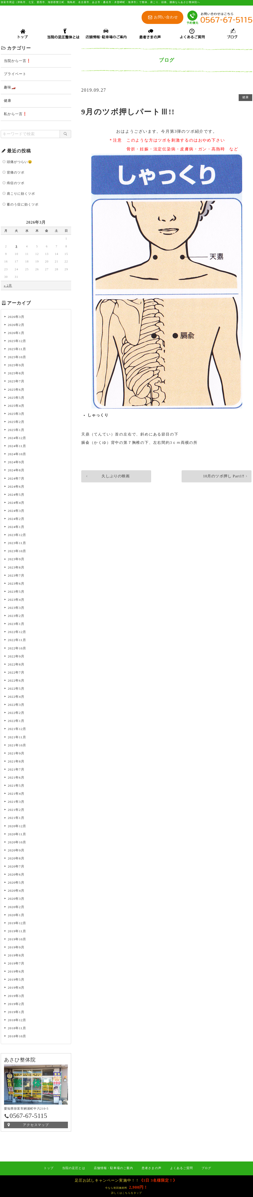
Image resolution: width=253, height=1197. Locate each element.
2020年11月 (17, 835)
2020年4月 (16, 891)
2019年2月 (16, 1005)
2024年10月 (17, 455)
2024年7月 (16, 479)
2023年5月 (16, 592)
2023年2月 (16, 616)
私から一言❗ (15, 115)
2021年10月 (17, 746)
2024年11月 (17, 447)
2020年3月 (16, 899)
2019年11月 (17, 932)
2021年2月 (16, 810)
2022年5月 (16, 689)
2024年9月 (16, 463)
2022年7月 (16, 673)
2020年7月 (16, 867)
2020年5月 (16, 883)
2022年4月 (16, 697)
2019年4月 (16, 988)
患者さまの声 (151, 1168)
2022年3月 (16, 705)
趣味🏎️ (10, 88)
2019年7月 (16, 964)
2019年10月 (17, 940)
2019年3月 (16, 997)
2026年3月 (16, 317)
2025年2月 (16, 422)
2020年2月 (16, 908)
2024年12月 (17, 439)
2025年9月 (16, 366)
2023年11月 (17, 544)
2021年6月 (16, 778)
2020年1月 (16, 916)
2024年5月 (16, 495)
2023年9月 (16, 560)
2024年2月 (16, 519)
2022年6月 (16, 681)
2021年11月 (17, 738)
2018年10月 (17, 1037)
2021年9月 (16, 754)
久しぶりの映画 (104, 478)
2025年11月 (17, 350)
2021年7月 (16, 770)
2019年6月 (16, 972)
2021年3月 (16, 802)
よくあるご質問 (181, 1168)
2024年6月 (16, 487)
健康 (245, 98)
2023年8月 (16, 568)
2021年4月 (16, 794)
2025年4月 (16, 406)
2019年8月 (16, 956)
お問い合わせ (166, 17)
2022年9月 (16, 657)
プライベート (15, 75)
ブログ (206, 1168)
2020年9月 (16, 851)
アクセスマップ (36, 1125)
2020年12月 (17, 827)
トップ (49, 1168)
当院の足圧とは (73, 1168)
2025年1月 (16, 431)
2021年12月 (17, 730)
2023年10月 (17, 552)
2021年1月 (16, 818)
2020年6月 (16, 875)
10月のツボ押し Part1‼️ (221, 478)
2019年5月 (16, 980)
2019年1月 (16, 1013)
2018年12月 (17, 1021)
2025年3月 (16, 414)
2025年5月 (16, 398)
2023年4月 (16, 600)
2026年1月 (16, 334)
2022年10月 (17, 649)
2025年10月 (17, 358)
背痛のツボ (15, 173)
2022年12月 (17, 633)
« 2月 (8, 286)
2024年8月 (16, 471)
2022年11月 (17, 641)
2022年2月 (16, 713)
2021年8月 (16, 762)
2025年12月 (17, 342)
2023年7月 (16, 576)
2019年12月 (17, 924)
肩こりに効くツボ (21, 194)
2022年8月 (16, 665)
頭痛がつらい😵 (19, 162)
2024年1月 (16, 527)
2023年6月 (16, 584)
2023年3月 (16, 608)
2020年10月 (17, 843)
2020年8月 (16, 859)
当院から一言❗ (17, 61)
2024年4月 (16, 503)
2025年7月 (16, 382)
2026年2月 (16, 325)
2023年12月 (17, 536)
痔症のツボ (15, 184)
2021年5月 (16, 786)
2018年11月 (17, 1029)
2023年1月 (16, 624)
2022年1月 (16, 721)
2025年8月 (16, 374)
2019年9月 (16, 948)
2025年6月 (16, 390)
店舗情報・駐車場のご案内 (113, 1168)
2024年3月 (16, 511)
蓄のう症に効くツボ (22, 205)
